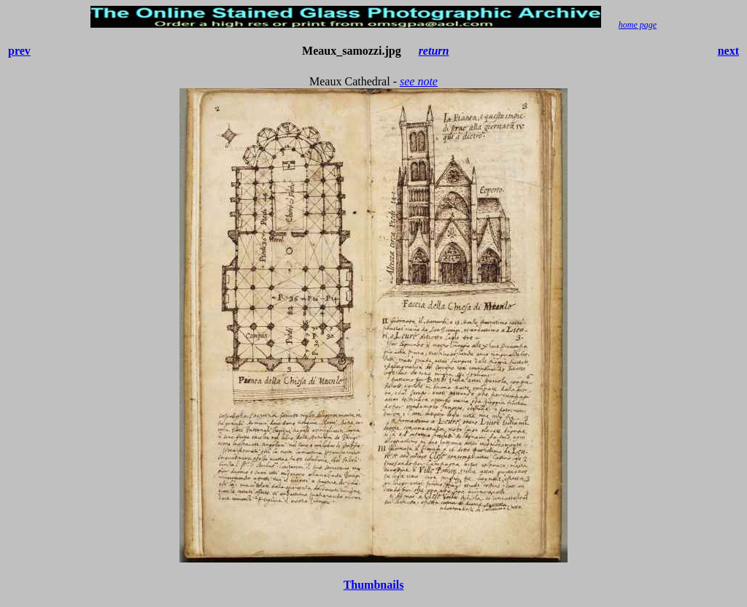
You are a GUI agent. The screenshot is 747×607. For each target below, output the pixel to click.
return (434, 51)
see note (419, 81)
